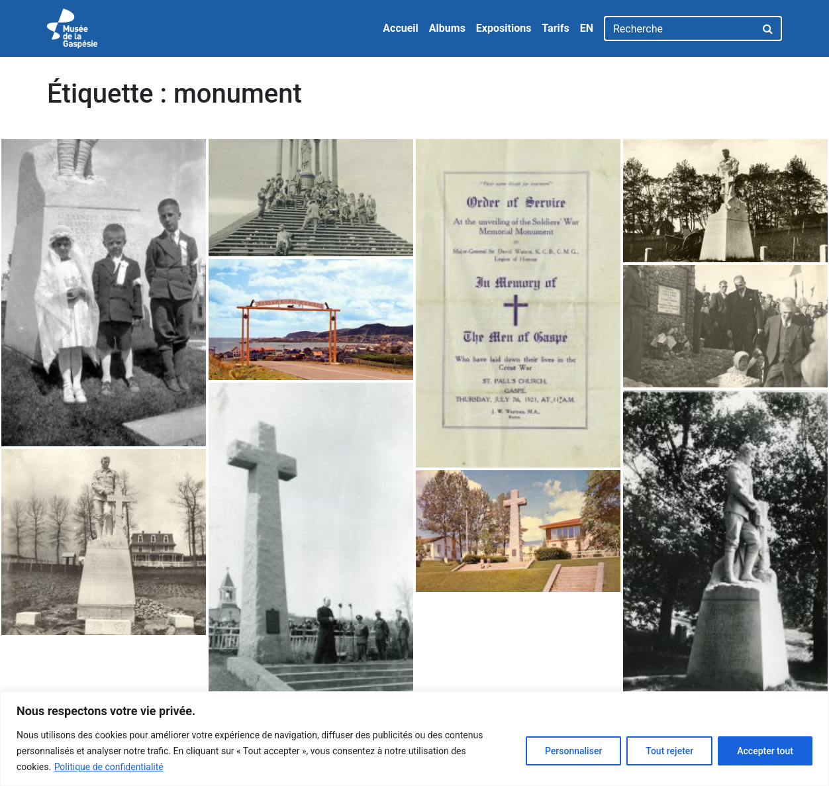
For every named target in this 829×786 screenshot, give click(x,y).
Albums (447, 28)
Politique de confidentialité (109, 766)
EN (586, 28)
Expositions (504, 28)
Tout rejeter (669, 751)
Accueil (400, 28)
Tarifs (555, 28)
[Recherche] (680, 28)
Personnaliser (573, 751)
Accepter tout (765, 751)
